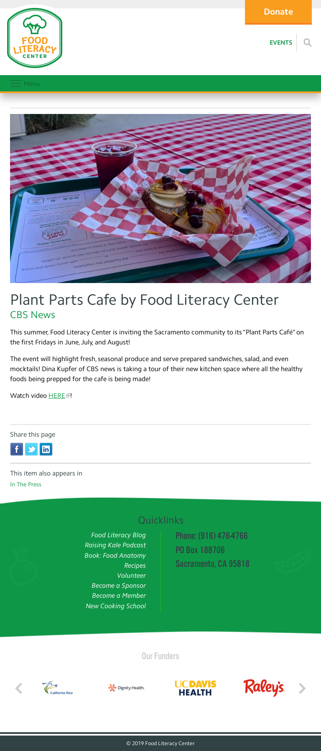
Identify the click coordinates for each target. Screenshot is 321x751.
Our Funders (160, 656)
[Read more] (308, 43)
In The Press (25, 484)
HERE (56, 396)
